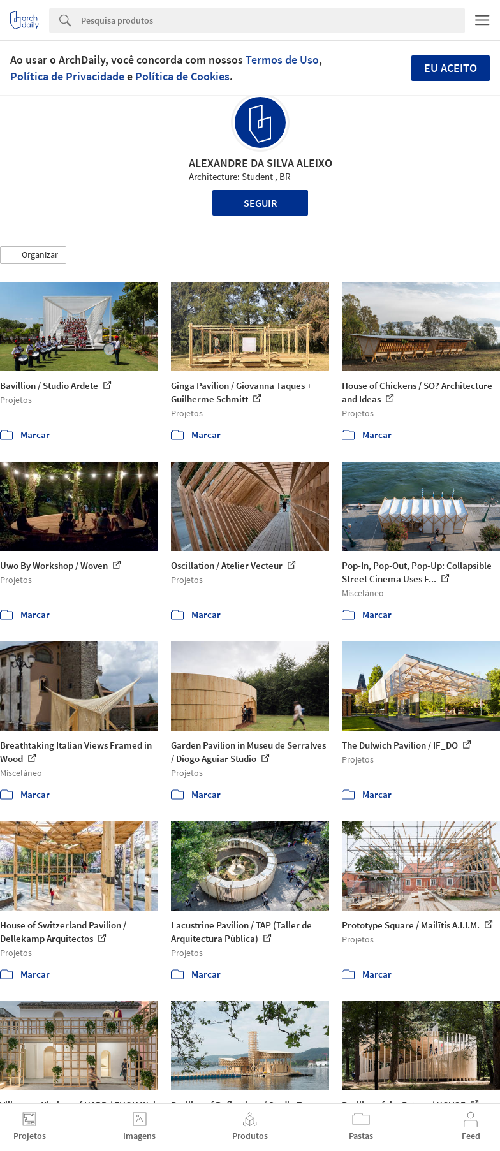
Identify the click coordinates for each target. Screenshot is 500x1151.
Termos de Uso (282, 59)
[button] (33, 255)
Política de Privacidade (67, 76)
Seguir (260, 202)
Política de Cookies (182, 76)
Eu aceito (450, 68)
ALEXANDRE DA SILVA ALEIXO (260, 163)
